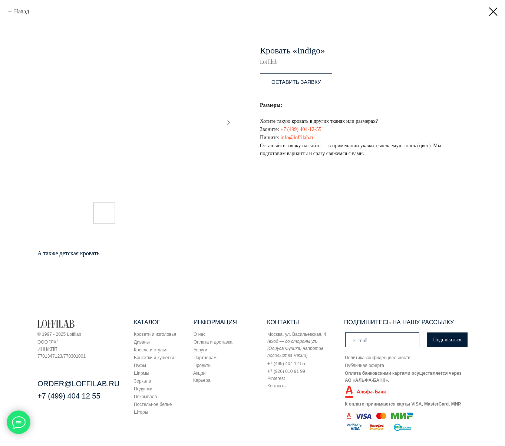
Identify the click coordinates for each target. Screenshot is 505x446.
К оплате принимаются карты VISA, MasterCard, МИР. (403, 404)
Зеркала (142, 381)
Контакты (277, 385)
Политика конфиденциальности (377, 357)
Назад (21, 11)
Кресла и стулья (151, 349)
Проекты (202, 365)
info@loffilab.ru (298, 137)
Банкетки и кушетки (154, 357)
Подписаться (447, 339)
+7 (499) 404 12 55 (68, 396)
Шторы (141, 412)
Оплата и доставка (213, 342)
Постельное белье (153, 404)
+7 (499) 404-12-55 (300, 129)
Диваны (142, 342)
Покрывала (145, 396)
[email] (382, 339)
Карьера (202, 380)
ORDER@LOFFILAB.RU (78, 384)
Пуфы (140, 365)
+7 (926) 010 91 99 (286, 371)
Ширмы (141, 373)
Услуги (200, 349)
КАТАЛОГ (147, 322)
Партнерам (205, 357)
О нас (199, 334)
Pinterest (276, 378)
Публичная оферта (364, 365)
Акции (199, 373)
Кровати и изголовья (155, 334)
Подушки (143, 388)
